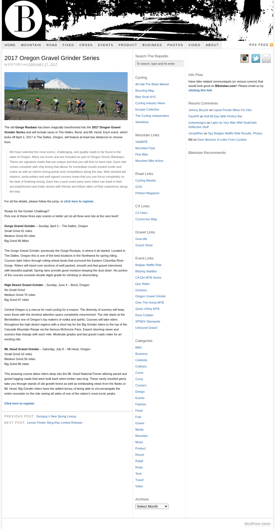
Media (139, 429)
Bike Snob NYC (145, 96)
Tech (138, 473)
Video (194, 45)
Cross (86, 45)
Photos (175, 45)
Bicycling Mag (144, 90)
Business (152, 45)
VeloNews (142, 122)
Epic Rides (142, 283)
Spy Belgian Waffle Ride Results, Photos (235, 133)
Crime (139, 372)
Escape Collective (147, 109)
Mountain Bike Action (149, 160)
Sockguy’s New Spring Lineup (56, 417)
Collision (141, 366)
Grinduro (141, 290)
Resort (139, 454)
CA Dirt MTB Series (148, 277)
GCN (138, 186)
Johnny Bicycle (198, 110)
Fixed (68, 45)
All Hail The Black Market (152, 84)
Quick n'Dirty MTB (147, 308)
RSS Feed (259, 44)
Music (139, 442)
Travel (139, 480)
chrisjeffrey (195, 133)
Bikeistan (137, 20)
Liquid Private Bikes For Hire (233, 110)
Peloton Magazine (147, 193)
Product (128, 45)
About (212, 45)
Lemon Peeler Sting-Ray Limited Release (54, 423)
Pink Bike (141, 154)
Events (105, 45)
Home (10, 45)
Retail (139, 461)
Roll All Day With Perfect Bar (223, 116)
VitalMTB (141, 141)
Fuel (138, 416)
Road (52, 45)
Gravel (139, 423)
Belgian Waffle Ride (148, 265)
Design (140, 391)
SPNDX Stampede (147, 321)
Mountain (31, 45)
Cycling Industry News (150, 103)
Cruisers (141, 385)
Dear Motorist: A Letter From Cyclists (222, 139)
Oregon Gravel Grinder (150, 296)
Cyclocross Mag (146, 219)
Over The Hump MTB (149, 302)
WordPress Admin (257, 524)
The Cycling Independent (152, 115)
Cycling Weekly (145, 180)
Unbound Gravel (146, 327)
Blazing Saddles (146, 271)
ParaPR (193, 116)
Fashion (140, 404)
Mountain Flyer (145, 148)
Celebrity (141, 360)
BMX (138, 347)
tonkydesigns (197, 122)
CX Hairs (141, 212)
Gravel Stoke (144, 245)
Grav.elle (141, 239)
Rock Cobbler (144, 315)
